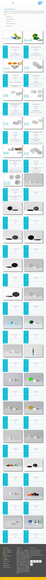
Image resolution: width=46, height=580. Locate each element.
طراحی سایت (26, 578)
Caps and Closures (9, 9)
